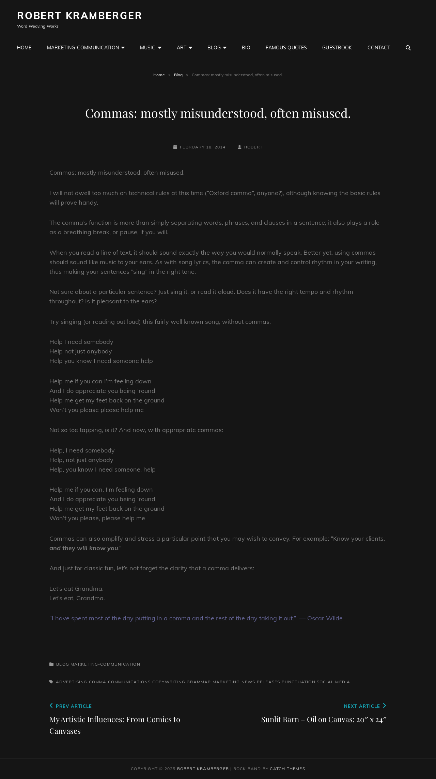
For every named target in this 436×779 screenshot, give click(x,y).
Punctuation (298, 681)
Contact (379, 48)
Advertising (71, 681)
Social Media (333, 681)
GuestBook (337, 48)
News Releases (261, 681)
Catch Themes (287, 768)
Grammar (199, 681)
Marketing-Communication (83, 48)
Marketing (226, 681)
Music (148, 48)
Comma (98, 681)
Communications (129, 681)
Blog (214, 48)
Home (24, 48)
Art (181, 48)
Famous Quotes (286, 48)
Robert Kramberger (80, 15)
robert (253, 146)
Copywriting (168, 681)
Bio (246, 48)
